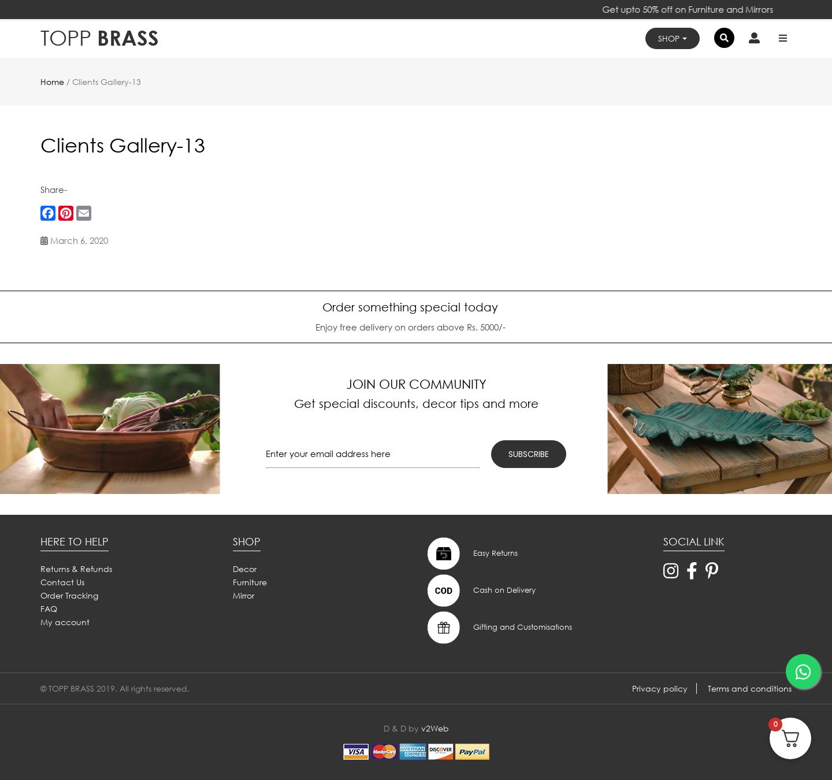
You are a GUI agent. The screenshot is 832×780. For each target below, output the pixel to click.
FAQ (48, 608)
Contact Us (62, 582)
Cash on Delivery (480, 590)
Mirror (243, 595)
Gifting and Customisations (498, 627)
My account (65, 621)
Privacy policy (660, 688)
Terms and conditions (750, 688)
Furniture (250, 582)
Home (52, 81)
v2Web (435, 728)
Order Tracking (69, 595)
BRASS (99, 38)
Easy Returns (471, 553)
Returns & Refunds (76, 568)
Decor (245, 568)
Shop (668, 38)
